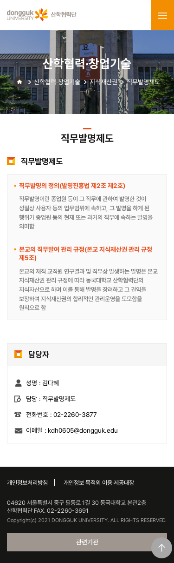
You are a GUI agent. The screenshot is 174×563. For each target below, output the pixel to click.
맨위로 (161, 547)
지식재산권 (103, 82)
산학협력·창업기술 (57, 82)
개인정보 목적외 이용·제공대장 (99, 482)
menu (162, 15)
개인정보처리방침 (27, 482)
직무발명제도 (143, 82)
